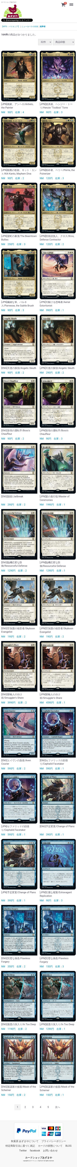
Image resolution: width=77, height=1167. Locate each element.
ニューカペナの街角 (30, 26)
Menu (72, 3)
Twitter (23, 1150)
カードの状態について (50, 1145)
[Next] (57, 1107)
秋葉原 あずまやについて (25, 1141)
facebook (35, 1150)
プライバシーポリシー (53, 1141)
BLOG (68, 1145)
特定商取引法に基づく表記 (20, 1145)
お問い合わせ (50, 1150)
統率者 (42, 26)
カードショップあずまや (38, 1157)
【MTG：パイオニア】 (10, 26)
